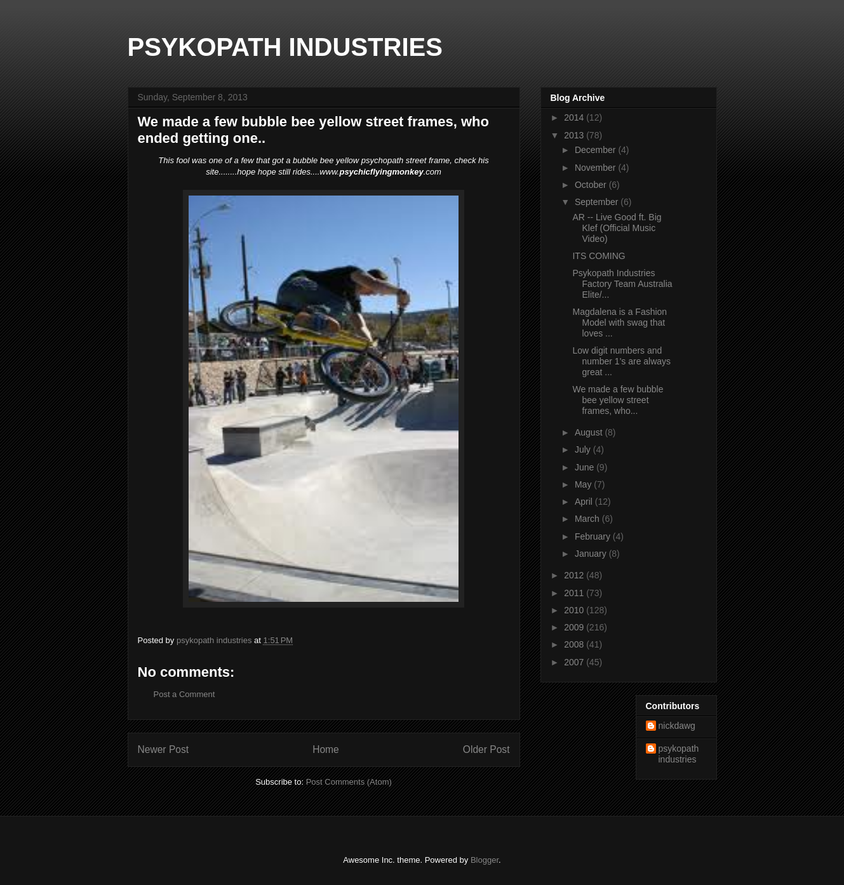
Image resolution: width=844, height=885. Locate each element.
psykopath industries (679, 753)
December (596, 150)
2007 (575, 662)
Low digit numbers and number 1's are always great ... (621, 361)
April (585, 501)
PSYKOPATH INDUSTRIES (285, 47)
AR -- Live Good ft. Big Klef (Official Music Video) (616, 228)
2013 (575, 135)
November (596, 168)
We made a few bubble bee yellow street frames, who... (617, 400)
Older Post (486, 749)
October (592, 185)
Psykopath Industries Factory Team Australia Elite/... (622, 284)
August (590, 432)
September (597, 202)
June (585, 467)
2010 (575, 610)
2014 (575, 117)
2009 (575, 627)
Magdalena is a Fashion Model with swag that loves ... (619, 322)
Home (325, 749)
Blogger (485, 860)
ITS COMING (598, 256)
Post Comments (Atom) (349, 782)
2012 (575, 575)
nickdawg (677, 726)
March (588, 519)
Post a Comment (184, 694)
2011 (575, 593)
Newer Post (163, 749)
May (584, 484)
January (592, 554)
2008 (575, 644)
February (594, 536)
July (584, 449)
